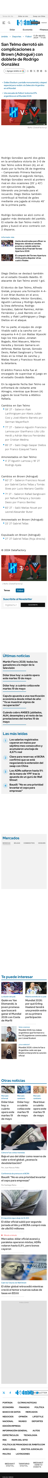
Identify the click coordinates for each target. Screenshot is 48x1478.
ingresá (44, 22)
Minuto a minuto (10, 1235)
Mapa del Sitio (20, 1440)
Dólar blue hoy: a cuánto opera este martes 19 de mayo (21, 676)
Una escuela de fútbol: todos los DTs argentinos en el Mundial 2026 (20, 94)
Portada (8, 1402)
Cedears (41, 843)
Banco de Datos (11, 1412)
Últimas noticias (27, 1402)
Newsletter (40, 1392)
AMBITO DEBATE (38, 1464)
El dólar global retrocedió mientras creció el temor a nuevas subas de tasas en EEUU (22, 1290)
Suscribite (33, 605)
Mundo (23, 1421)
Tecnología (30, 1435)
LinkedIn (23, 1393)
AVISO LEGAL (9, 1449)
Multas (7, 1454)
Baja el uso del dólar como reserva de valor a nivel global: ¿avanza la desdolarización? (23, 1160)
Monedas (6, 843)
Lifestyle (38, 1416)
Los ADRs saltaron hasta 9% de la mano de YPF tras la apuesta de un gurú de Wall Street (26, 775)
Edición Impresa (12, 1426)
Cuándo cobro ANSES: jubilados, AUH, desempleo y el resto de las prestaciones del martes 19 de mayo (22, 717)
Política (39, 1407)
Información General (15, 1430)
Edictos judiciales (32, 1449)
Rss (5, 1440)
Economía (27, 29)
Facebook (10, 1393)
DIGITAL (10, 1464)
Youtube (30, 1393)
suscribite (35, 22)
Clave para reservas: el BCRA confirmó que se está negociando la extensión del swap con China (27, 761)
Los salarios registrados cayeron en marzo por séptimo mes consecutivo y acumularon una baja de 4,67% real (26, 746)
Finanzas (24, 1407)
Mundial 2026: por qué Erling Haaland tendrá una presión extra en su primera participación (35, 1009)
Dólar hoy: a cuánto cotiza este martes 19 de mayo (21, 687)
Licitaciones (23, 1454)
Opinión (23, 1416)
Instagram (16, 1393)
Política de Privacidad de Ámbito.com (24, 1444)
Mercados (32, 1412)
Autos (36, 1430)
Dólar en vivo (23, 16)
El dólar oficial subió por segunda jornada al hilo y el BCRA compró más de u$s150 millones (23, 1225)
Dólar (12, 29)
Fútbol (28, 37)
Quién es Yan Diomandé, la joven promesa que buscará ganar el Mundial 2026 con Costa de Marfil (11, 1010)
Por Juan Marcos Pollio (10, 1167)
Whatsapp (37, 1393)
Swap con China (39, 16)
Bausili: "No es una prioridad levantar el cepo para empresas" (26, 787)
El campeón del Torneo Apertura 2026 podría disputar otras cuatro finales (30, 258)
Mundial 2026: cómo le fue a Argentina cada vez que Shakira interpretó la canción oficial (32, 1051)
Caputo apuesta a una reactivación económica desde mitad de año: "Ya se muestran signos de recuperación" (24, 700)
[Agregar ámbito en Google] (14, 71)
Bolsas (17, 843)
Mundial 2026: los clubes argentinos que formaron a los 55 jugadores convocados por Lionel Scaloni (33, 1034)
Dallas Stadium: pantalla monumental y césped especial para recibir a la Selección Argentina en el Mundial (25, 85)
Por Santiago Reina (8, 1185)
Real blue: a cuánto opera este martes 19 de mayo (39, 1108)
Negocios (8, 1416)
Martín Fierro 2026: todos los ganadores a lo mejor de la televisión (20, 665)
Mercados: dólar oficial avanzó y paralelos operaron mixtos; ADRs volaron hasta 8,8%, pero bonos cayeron (21, 1244)
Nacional (8, 1421)
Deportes (16, 37)
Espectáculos (11, 1435)
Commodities (29, 843)
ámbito (4, 37)
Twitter (4, 1393)
